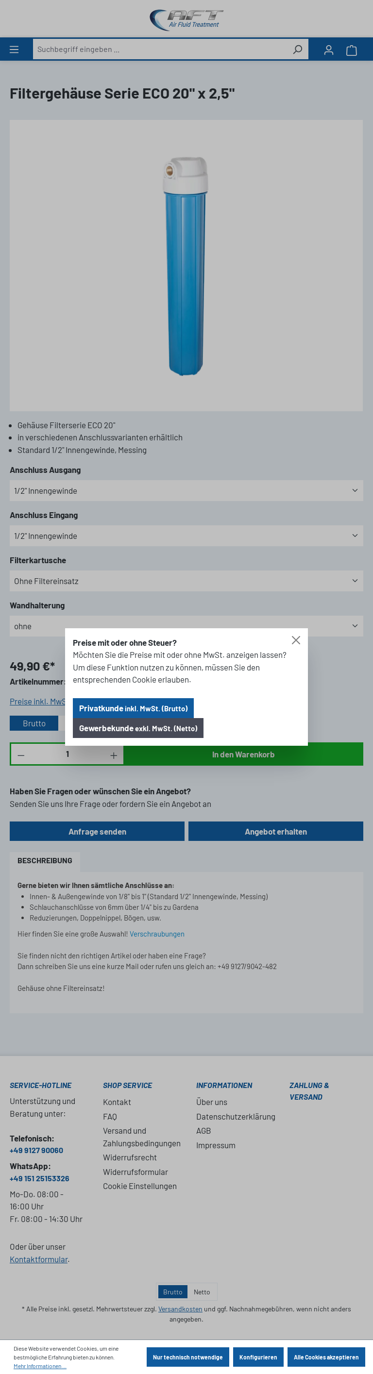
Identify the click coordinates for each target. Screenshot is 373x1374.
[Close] (296, 640)
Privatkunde (133, 708)
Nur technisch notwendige (188, 1357)
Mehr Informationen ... (40, 1365)
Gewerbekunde (138, 728)
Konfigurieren (258, 1357)
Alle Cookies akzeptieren (326, 1357)
